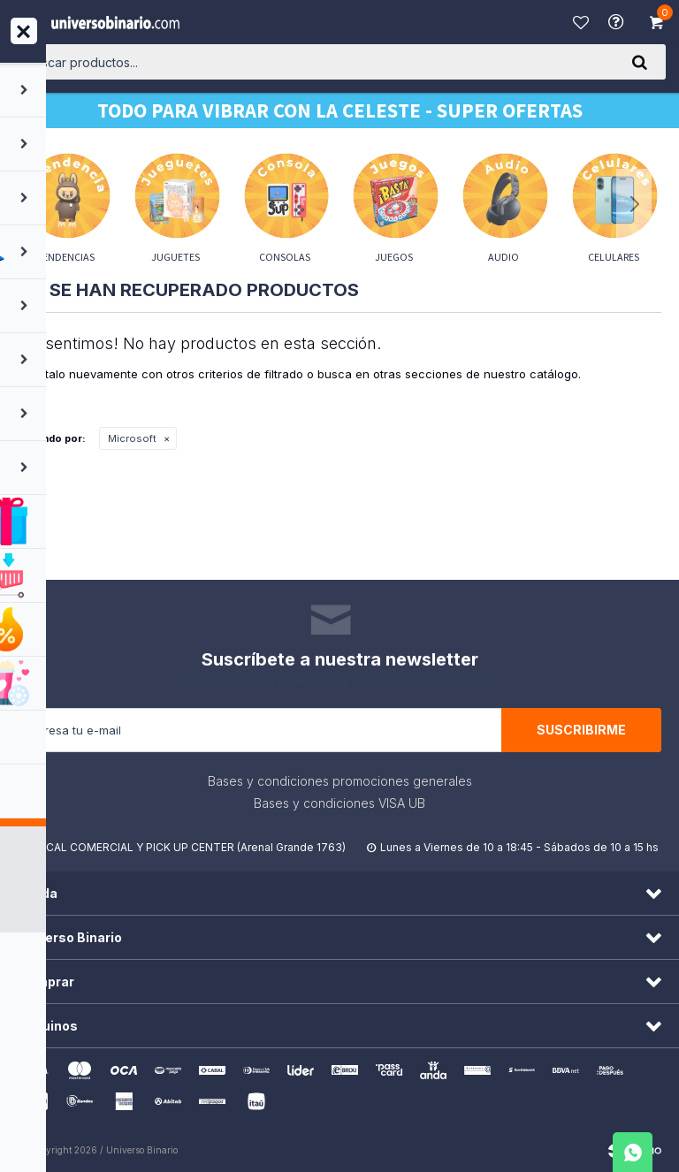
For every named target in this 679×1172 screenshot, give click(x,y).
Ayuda (618, 22)
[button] (639, 62)
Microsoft (132, 438)
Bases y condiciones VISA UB (339, 803)
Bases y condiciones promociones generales (340, 780)
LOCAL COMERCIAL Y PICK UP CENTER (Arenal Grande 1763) (188, 847)
